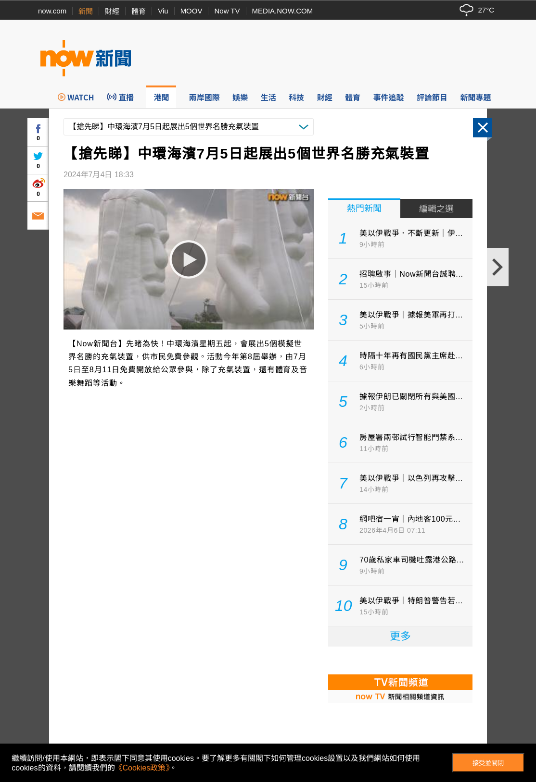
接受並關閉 (488, 763)
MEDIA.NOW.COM (282, 11)
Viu (163, 11)
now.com (52, 11)
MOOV (191, 11)
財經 (112, 11)
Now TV (227, 11)
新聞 (85, 11)
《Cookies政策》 (142, 768)
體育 (138, 11)
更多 (400, 636)
